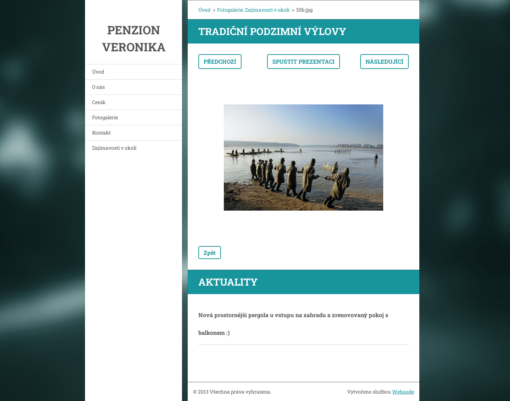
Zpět (210, 252)
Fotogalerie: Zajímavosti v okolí (253, 9)
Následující (384, 61)
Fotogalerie (105, 117)
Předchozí (220, 61)
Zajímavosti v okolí (114, 147)
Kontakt (101, 132)
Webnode (403, 391)
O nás (98, 87)
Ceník (99, 102)
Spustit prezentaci (303, 61)
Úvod (98, 71)
